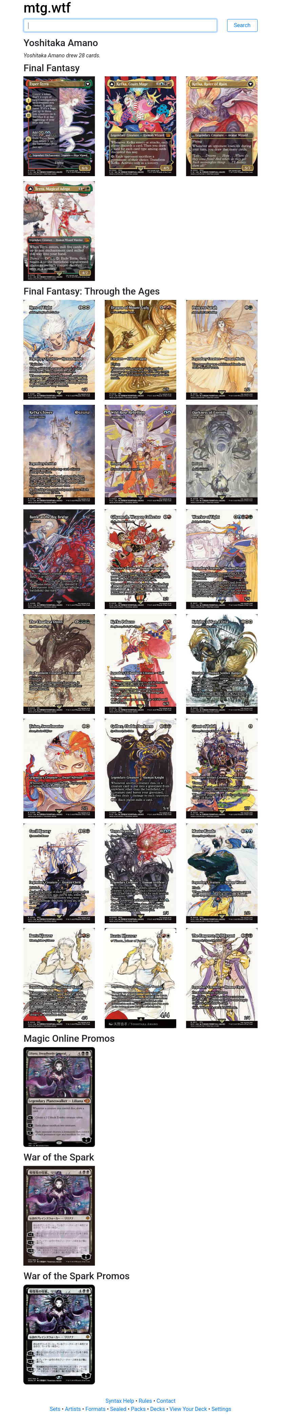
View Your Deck (188, 1409)
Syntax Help (120, 1401)
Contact (166, 1401)
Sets (56, 1409)
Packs (139, 1409)
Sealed (119, 1409)
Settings (221, 1409)
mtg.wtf (47, 8)
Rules (146, 1401)
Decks (158, 1409)
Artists (73, 1409)
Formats (96, 1409)
